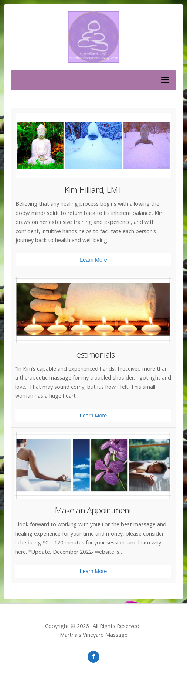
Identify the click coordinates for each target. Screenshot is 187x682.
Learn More (93, 260)
